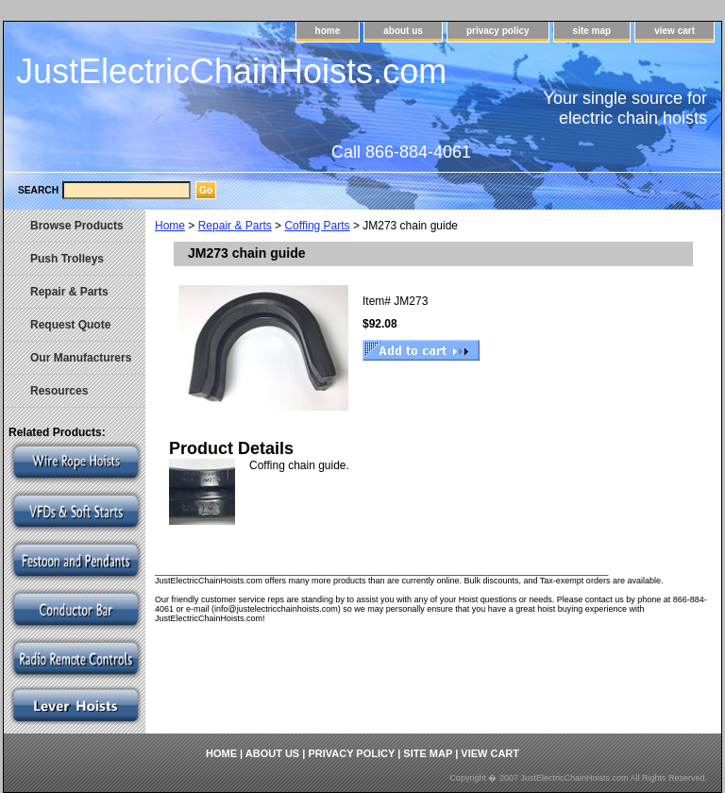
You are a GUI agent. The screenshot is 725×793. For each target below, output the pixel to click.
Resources (59, 390)
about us (403, 30)
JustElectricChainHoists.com (231, 71)
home (328, 30)
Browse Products (77, 225)
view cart (674, 30)
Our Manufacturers (80, 357)
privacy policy (498, 30)
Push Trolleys (67, 258)
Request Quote (70, 324)
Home (170, 225)
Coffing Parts (316, 225)
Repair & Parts (235, 225)
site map (592, 30)
